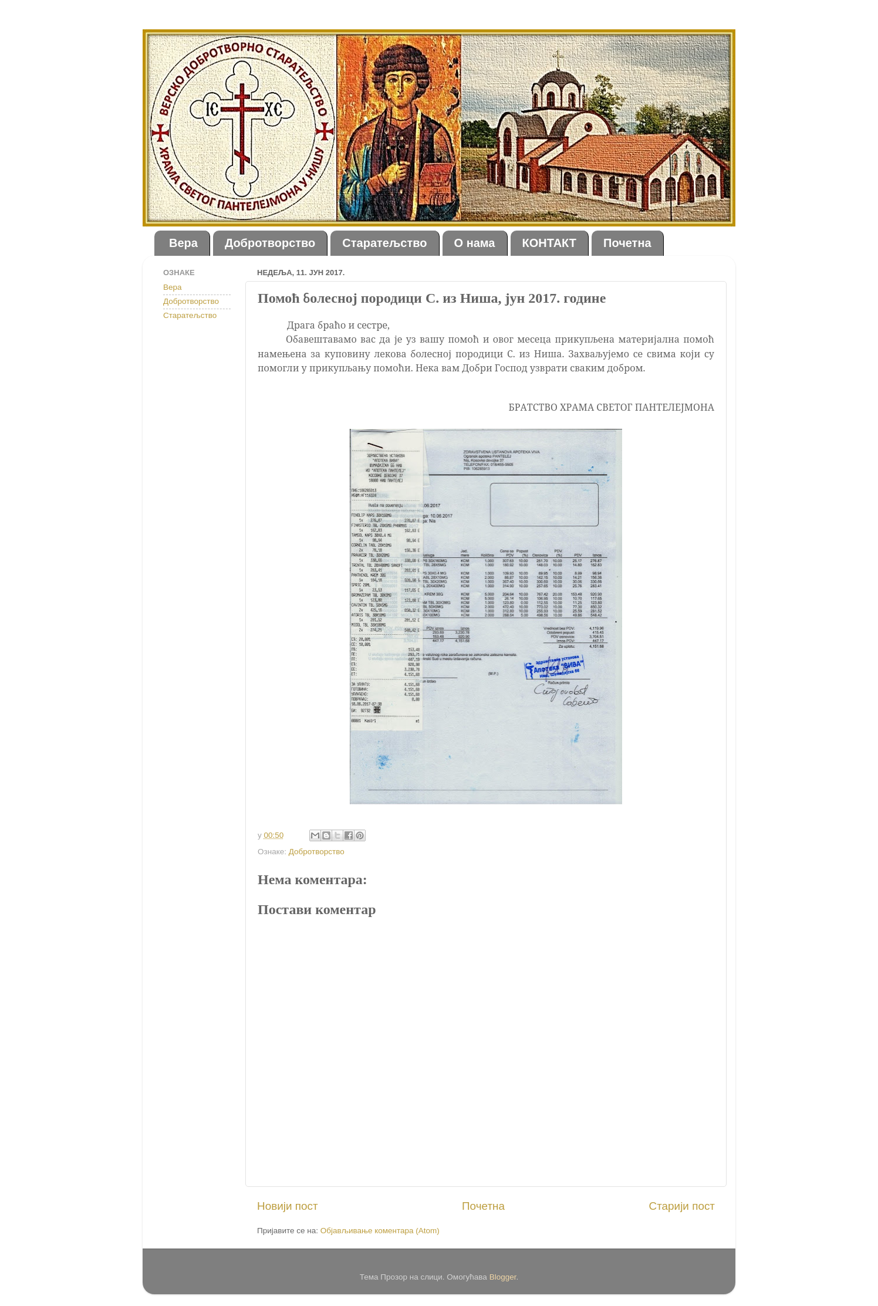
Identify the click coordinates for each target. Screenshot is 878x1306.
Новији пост (287, 1206)
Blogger (502, 1277)
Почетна (627, 242)
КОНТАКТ (549, 242)
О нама (474, 242)
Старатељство (384, 242)
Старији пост (682, 1206)
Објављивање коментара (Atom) (380, 1230)
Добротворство (270, 242)
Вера (183, 242)
